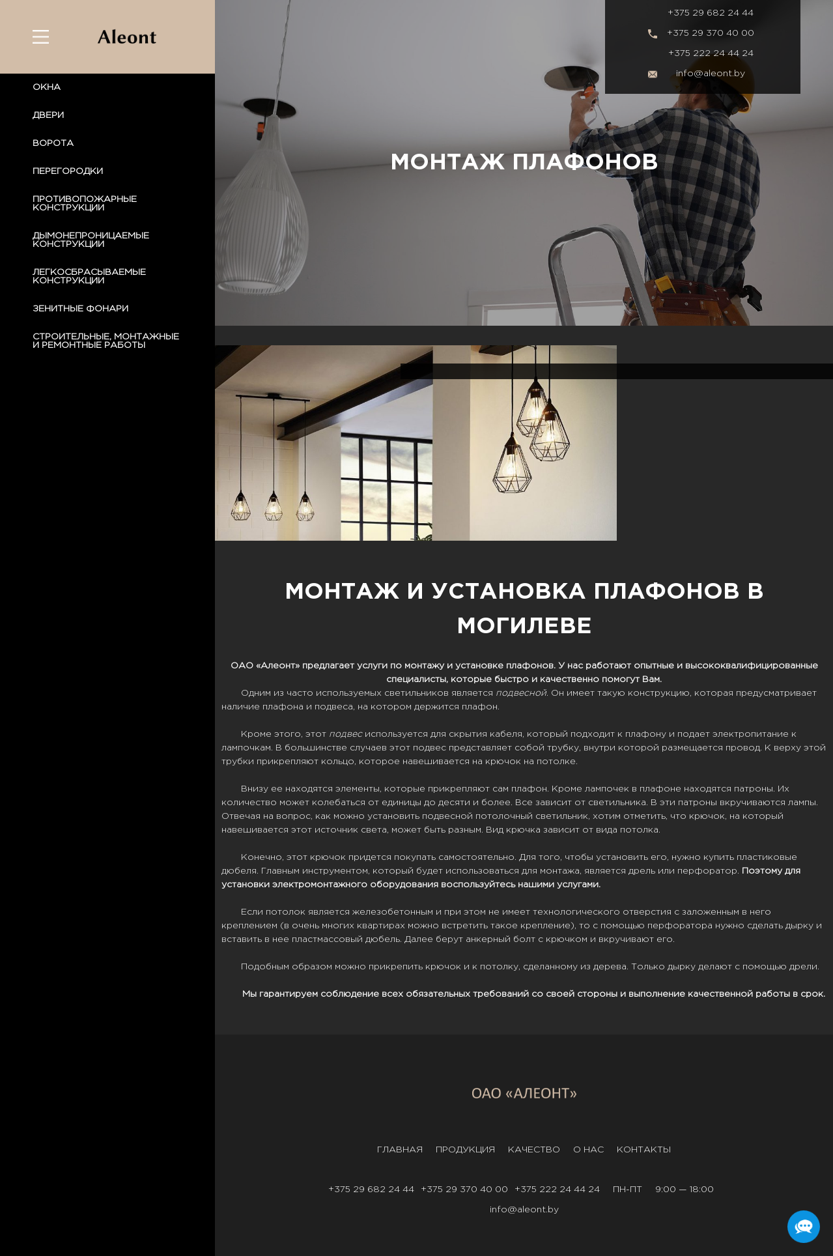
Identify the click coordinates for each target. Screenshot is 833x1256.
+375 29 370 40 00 (710, 33)
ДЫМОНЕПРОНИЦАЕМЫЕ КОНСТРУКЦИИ (91, 240)
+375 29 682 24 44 (711, 13)
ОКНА (47, 87)
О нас (588, 1150)
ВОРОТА (53, 143)
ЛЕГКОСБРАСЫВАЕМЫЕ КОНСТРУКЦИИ (89, 276)
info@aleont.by (710, 74)
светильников (416, 693)
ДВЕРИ (48, 115)
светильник (561, 816)
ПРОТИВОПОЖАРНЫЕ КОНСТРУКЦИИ (85, 203)
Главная (400, 1150)
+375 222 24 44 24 (711, 53)
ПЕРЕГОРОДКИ (68, 171)
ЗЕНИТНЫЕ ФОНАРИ (80, 309)
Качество (534, 1150)
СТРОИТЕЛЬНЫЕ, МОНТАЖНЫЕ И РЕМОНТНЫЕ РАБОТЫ (106, 341)
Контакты (644, 1150)
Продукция (465, 1150)
